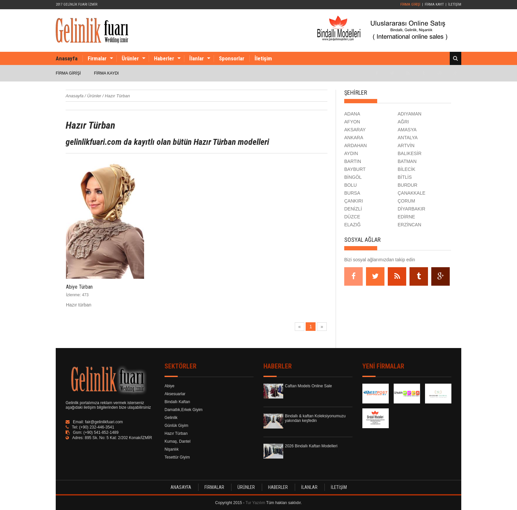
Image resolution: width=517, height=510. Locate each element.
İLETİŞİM (454, 4)
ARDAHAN (355, 145)
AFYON (352, 121)
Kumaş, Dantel (178, 441)
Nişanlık (172, 449)
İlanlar (196, 58)
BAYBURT (355, 169)
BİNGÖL (353, 177)
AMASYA (407, 129)
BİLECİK (406, 169)
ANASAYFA (180, 487)
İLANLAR (309, 487)
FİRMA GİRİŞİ (410, 4)
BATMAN (407, 161)
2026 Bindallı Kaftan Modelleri (311, 446)
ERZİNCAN (409, 224)
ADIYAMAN (409, 113)
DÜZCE (352, 216)
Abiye (169, 386)
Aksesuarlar (175, 394)
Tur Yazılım (255, 502)
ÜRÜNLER (246, 487)
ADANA (352, 113)
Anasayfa (66, 58)
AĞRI (403, 121)
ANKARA (353, 137)
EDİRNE (406, 216)
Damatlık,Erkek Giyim (183, 409)
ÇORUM (406, 201)
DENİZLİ (353, 208)
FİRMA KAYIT (434, 4)
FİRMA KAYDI (106, 73)
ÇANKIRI (353, 201)
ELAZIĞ (352, 224)
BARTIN (352, 161)
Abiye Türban (79, 287)
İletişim (263, 58)
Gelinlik (171, 417)
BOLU (350, 185)
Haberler (164, 58)
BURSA (352, 193)
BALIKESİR (409, 153)
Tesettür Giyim (177, 457)
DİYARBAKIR (411, 208)
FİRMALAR (214, 487)
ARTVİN (406, 145)
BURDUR (407, 185)
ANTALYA (408, 137)
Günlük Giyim (176, 425)
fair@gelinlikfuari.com (104, 422)
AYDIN (351, 153)
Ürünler (130, 58)
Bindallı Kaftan (177, 401)
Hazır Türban (176, 433)
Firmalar (97, 58)
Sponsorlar (231, 58)
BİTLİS (405, 177)
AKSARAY (355, 129)
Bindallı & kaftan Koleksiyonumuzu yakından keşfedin (315, 418)
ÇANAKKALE (411, 193)
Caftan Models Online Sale (308, 386)
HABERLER (278, 487)
